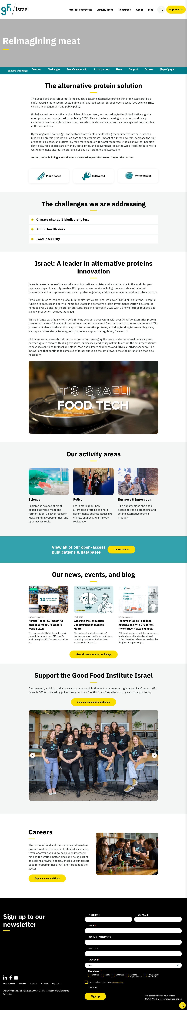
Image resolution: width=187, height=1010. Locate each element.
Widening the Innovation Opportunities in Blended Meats (89, 624)
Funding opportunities (136, 975)
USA (147, 999)
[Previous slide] (32, 755)
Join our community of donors (93, 702)
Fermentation (143, 175)
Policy (77, 499)
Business (120, 975)
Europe (165, 999)
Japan (179, 999)
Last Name (143, 915)
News (119, 69)
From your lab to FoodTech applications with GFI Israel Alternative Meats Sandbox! (136, 624)
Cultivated (98, 176)
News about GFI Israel (153, 975)
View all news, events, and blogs (93, 654)
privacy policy (117, 982)
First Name (94, 915)
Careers (149, 69)
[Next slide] (154, 755)
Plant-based (53, 176)
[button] (93, 397)
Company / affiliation (100, 937)
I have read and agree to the (106, 982)
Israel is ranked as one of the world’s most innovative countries (67, 284)
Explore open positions (47, 878)
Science (34, 499)
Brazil (159, 999)
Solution (36, 69)
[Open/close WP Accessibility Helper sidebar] (182, 1005)
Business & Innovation (134, 499)
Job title (93, 948)
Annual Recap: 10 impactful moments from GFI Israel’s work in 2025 (46, 624)
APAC (152, 999)
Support (133, 69)
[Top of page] (167, 69)
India (172, 999)
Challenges (54, 69)
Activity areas (101, 69)
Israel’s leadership (77, 69)
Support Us (176, 9)
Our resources (121, 549)
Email (92, 925)
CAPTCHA (93, 987)
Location (94, 960)
